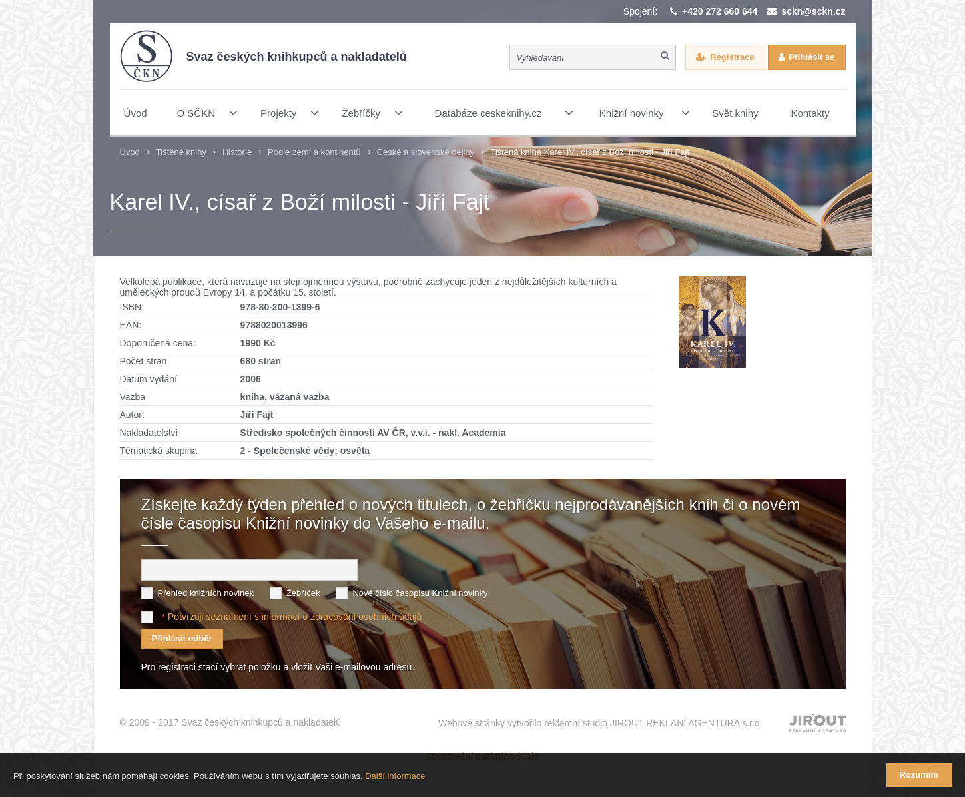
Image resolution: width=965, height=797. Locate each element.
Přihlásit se (811, 57)
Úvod (130, 152)
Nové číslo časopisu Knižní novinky (419, 593)
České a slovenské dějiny (426, 152)
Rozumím (919, 775)
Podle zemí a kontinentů (314, 152)
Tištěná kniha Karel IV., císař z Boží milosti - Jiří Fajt (589, 152)
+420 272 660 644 (719, 11)
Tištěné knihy (181, 152)
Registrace (732, 57)
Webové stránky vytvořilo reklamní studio (600, 723)
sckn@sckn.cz (813, 11)
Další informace (395, 776)
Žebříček (303, 593)
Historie (237, 152)
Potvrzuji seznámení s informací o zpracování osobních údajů (295, 616)
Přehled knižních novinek (206, 593)
